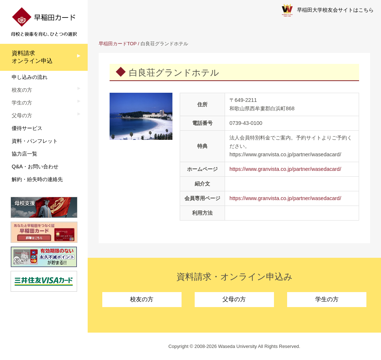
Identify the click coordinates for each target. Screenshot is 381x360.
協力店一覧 (24, 154)
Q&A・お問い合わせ (35, 166)
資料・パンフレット (35, 141)
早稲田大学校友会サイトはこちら (328, 10)
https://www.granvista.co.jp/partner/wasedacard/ (285, 169)
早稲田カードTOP (118, 43)
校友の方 (141, 299)
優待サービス (27, 128)
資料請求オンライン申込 (32, 57)
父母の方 (234, 299)
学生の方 (327, 299)
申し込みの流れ (29, 77)
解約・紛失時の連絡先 (37, 179)
